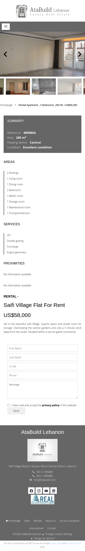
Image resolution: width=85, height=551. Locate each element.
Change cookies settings (58, 534)
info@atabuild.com (45, 480)
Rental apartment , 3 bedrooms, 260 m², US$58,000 (48, 105)
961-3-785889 (45, 472)
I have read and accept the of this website (43, 405)
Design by (44, 538)
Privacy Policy (56, 543)
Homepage (43, 11)
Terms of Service (74, 543)
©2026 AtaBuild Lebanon (27, 534)
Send (16, 410)
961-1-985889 (45, 476)
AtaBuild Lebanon (42, 432)
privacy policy (50, 405)
